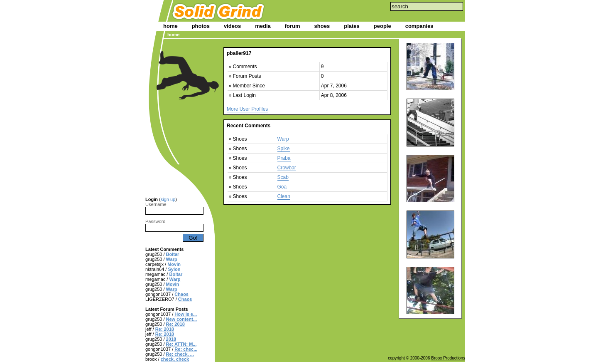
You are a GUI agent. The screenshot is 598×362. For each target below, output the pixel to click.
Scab (283, 177)
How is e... (185, 314)
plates (352, 26)
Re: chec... (185, 349)
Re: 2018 (175, 324)
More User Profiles (247, 109)
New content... (181, 319)
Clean (283, 196)
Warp (171, 259)
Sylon (174, 269)
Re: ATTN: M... (181, 344)
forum (292, 26)
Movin (174, 264)
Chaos (181, 294)
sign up (168, 199)
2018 (171, 339)
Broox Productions (448, 358)
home (170, 26)
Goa (282, 187)
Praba (284, 158)
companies (419, 26)
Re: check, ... (180, 354)
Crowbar (286, 168)
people (382, 26)
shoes (322, 26)
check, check (175, 359)
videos (232, 26)
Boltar (172, 254)
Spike (283, 148)
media (263, 26)
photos (201, 26)
